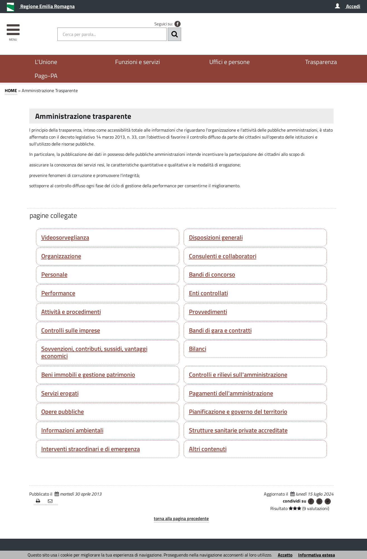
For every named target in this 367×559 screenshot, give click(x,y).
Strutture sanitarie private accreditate (238, 430)
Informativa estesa (316, 554)
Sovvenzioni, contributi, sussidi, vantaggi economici (94, 352)
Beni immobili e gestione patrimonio (88, 374)
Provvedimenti (208, 311)
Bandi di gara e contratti (220, 330)
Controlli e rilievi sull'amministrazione (238, 374)
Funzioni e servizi (137, 61)
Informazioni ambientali (72, 430)
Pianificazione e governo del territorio (238, 411)
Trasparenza (321, 61)
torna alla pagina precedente (181, 518)
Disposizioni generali (216, 237)
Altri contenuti (208, 448)
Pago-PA (46, 75)
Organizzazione (61, 256)
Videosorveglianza (65, 237)
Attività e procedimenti (71, 311)
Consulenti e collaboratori (222, 256)
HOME (11, 90)
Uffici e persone (229, 61)
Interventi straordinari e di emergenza (90, 448)
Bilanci (197, 348)
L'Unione (46, 61)
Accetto (285, 554)
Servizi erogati (60, 393)
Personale (54, 274)
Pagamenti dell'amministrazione (231, 393)
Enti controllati (208, 293)
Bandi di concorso (212, 274)
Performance (58, 293)
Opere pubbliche (62, 411)
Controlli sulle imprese (70, 330)
